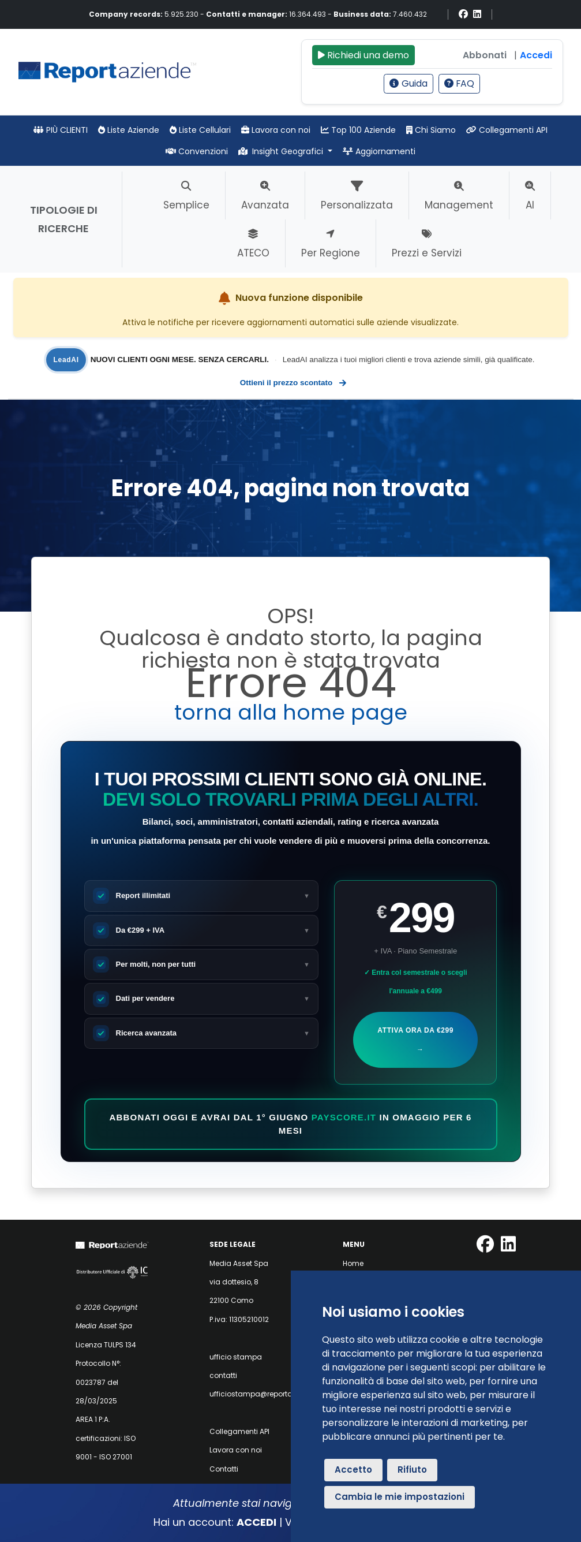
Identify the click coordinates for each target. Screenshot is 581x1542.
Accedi (536, 55)
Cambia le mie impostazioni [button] (399, 1497)
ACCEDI (256, 1522)
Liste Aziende (128, 130)
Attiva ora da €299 (415, 1042)
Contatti (223, 1469)
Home (353, 1263)
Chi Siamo (431, 130)
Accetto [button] (353, 1469)
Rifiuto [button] (412, 1469)
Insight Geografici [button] (282, 151)
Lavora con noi (275, 130)
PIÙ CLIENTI (60, 130)
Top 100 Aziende (358, 130)
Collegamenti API (507, 130)
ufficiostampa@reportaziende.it (265, 1394)
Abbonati (485, 55)
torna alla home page (290, 712)
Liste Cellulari (200, 130)
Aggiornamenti (379, 151)
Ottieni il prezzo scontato (292, 383)
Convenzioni (197, 151)
